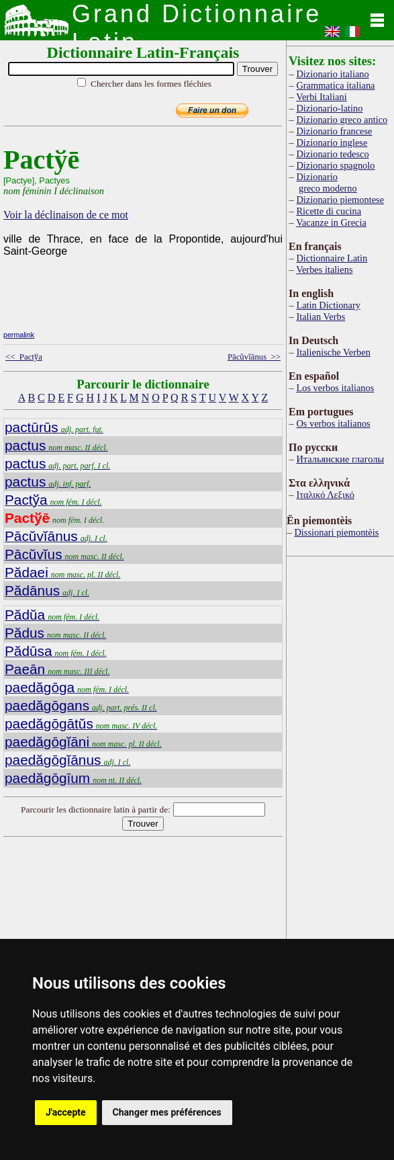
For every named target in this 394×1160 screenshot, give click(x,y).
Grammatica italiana (335, 85)
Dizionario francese (334, 131)
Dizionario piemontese (340, 199)
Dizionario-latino (329, 108)
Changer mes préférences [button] (167, 1112)
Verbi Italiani (321, 96)
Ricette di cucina (328, 211)
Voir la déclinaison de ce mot (65, 214)
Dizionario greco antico (341, 119)
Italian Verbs (320, 316)
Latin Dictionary (328, 305)
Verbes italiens (324, 269)
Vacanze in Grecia (331, 222)
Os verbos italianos (333, 423)
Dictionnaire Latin (331, 258)
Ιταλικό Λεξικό (325, 494)
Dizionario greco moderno (326, 182)
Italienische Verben (333, 352)
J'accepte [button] (66, 1112)
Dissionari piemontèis (336, 532)
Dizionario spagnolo (335, 165)
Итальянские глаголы (340, 459)
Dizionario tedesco (332, 154)
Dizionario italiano (332, 74)
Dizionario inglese (331, 142)
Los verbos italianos (335, 387)
